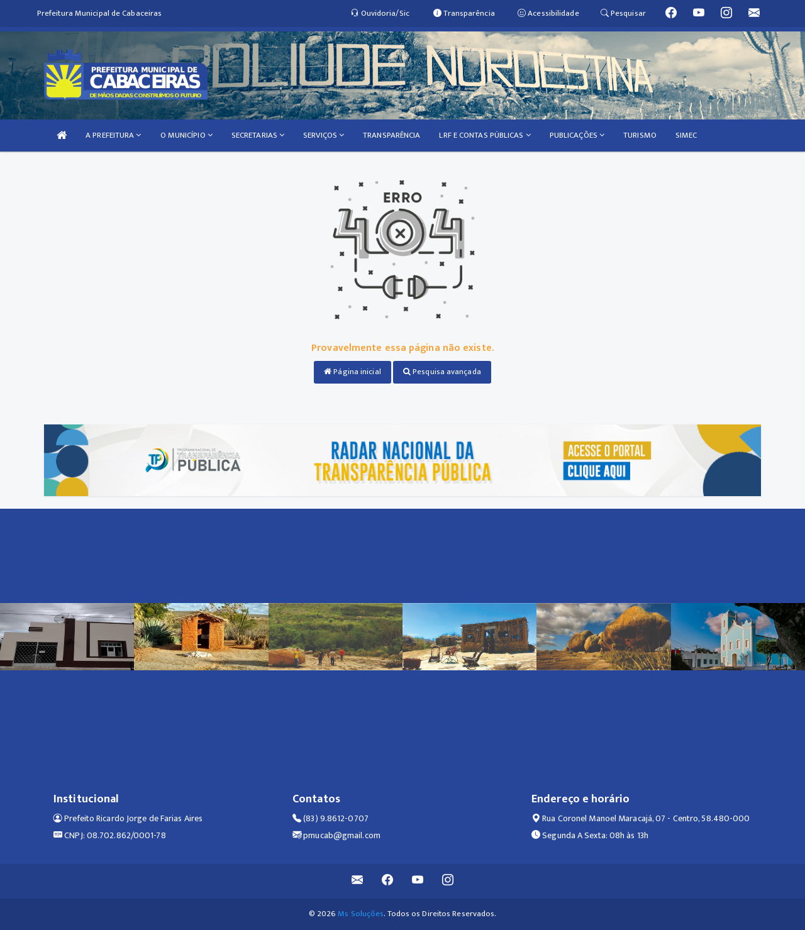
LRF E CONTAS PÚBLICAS (484, 135)
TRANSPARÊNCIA (391, 135)
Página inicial (352, 372)
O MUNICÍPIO (186, 135)
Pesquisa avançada (442, 372)
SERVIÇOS (323, 135)
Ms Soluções (361, 914)
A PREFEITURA (113, 135)
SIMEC (686, 135)
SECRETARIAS (257, 135)
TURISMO (640, 135)
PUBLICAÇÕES (577, 135)
